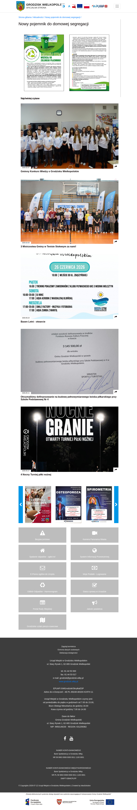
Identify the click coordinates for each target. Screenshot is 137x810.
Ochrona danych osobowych (68, 650)
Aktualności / (39, 17)
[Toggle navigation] (117, 6)
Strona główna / (26, 17)
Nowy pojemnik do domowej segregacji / (63, 17)
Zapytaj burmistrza (68, 647)
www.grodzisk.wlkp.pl (68, 681)
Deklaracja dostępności (68, 653)
